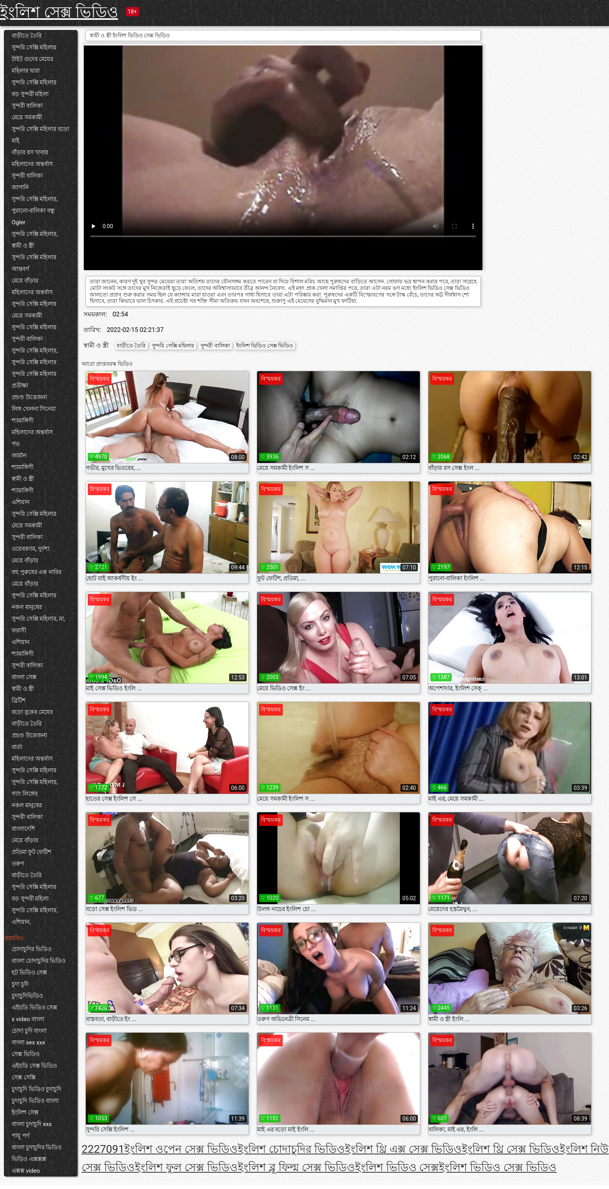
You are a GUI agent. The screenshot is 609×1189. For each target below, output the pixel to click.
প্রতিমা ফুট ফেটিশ (31, 852)
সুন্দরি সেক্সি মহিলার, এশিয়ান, (34, 916)
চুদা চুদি (20, 984)
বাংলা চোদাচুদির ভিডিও (39, 960)
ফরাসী (19, 630)
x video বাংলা (28, 1019)
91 (118, 1149)
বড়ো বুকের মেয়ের (32, 712)
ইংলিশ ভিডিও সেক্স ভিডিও (264, 345)
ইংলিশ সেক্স (25, 1112)
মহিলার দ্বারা (26, 70)
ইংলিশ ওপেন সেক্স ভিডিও (181, 1149)
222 (91, 1149)
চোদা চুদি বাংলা (29, 1030)
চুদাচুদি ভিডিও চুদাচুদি (36, 1089)
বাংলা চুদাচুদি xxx (32, 1124)
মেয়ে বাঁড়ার (25, 280)
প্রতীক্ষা (20, 385)
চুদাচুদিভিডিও (27, 995)
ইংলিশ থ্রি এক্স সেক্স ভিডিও (403, 1149)
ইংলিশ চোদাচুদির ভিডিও (291, 1149)
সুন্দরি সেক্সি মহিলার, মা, (38, 618)
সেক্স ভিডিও (26, 1054)
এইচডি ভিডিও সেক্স (34, 1007)
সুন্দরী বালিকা (27, 105)
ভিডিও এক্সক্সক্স (29, 1159)
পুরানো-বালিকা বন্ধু (33, 210)
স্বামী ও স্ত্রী (23, 245)
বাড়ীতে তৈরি (27, 35)
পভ (16, 443)
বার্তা (17, 747)
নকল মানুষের (27, 607)
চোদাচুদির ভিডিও (32, 949)
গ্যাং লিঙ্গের (25, 793)
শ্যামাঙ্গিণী (22, 420)
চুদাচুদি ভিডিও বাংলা (35, 1100)
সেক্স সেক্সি (24, 1077)
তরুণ (18, 863)
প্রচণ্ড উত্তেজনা (29, 397)
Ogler (18, 222)
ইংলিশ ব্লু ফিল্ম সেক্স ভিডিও (296, 1167)
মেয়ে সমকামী (27, 117)
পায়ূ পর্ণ (21, 1135)
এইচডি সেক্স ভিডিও (34, 1065)
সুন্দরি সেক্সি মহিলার (34, 47)
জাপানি (20, 187)
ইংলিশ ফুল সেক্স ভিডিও (186, 1167)
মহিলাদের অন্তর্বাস (32, 164)
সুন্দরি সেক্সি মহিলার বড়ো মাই (40, 135)
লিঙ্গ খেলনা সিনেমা (34, 408)
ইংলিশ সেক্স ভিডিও (59, 12)
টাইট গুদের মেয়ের (32, 59)
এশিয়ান (21, 502)
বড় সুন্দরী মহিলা (30, 94)
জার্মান (19, 455)
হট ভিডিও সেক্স (29, 972)
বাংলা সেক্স (24, 677)
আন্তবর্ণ (20, 268)
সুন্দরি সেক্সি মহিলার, (34, 199)
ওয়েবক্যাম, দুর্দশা (30, 548)
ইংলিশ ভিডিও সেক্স (397, 1167)
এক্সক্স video (26, 1170)
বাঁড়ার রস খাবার (30, 152)
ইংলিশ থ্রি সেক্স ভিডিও (511, 1149)
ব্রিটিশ (19, 700)
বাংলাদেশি (23, 828)
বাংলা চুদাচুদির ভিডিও (37, 1147)
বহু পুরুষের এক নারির (36, 572)
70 (106, 1149)
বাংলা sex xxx (28, 1042)
